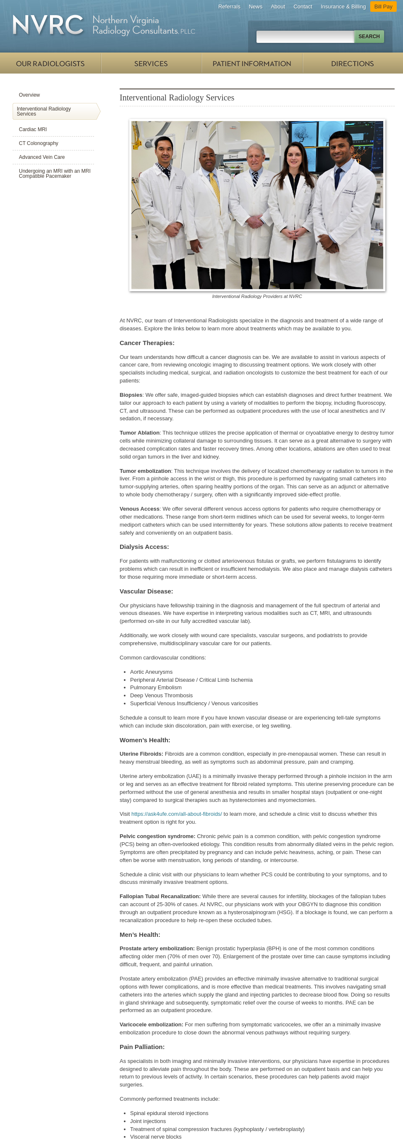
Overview (29, 95)
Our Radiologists (50, 63)
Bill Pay (383, 6)
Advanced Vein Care (42, 157)
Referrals (229, 6)
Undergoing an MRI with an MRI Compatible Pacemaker (55, 173)
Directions (352, 63)
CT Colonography (38, 143)
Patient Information (252, 63)
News (256, 6)
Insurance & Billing (343, 6)
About (278, 6)
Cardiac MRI (33, 129)
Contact (302, 6)
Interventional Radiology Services (44, 111)
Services (151, 63)
